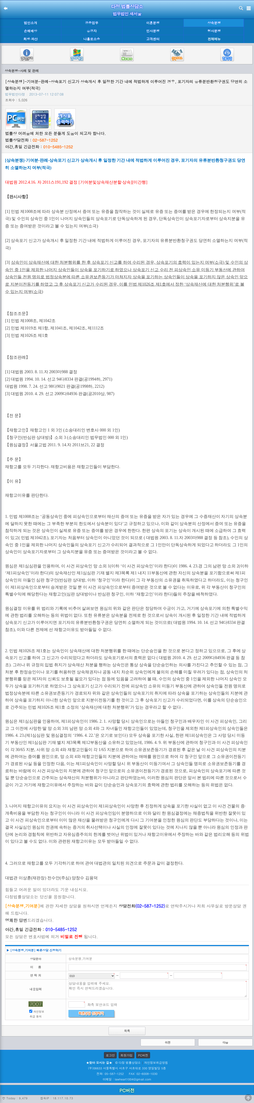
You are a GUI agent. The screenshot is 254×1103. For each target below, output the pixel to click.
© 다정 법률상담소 (128, 1062)
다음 (225, 1042)
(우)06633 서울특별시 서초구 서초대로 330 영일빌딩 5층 (127, 1068)
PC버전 (143, 1055)
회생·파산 (30, 39)
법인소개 (30, 23)
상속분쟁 (214, 23)
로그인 (110, 1055)
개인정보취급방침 (156, 1062)
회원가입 (127, 1055)
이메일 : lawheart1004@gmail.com (127, 1079)
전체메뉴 (214, 39)
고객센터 (152, 39)
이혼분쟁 (152, 23)
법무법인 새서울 (127, 14)
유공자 (92, 31)
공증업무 (91, 23)
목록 (127, 1031)
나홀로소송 (91, 39)
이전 (168, 1042)
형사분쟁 (214, 31)
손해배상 (30, 31)
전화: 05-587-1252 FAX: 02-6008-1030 (127, 1073)
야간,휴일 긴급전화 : (39, 147)
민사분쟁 (152, 31)
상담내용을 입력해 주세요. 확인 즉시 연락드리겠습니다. (157, 989)
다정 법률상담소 (127, 6)
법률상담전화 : (31, 140)
